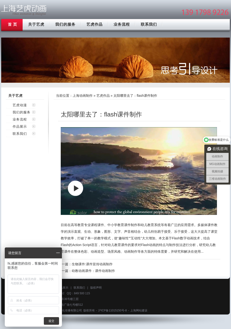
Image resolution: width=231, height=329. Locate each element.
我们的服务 (65, 24)
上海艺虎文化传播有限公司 (65, 310)
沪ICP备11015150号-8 (112, 310)
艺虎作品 (94, 24)
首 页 (12, 24)
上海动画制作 (83, 95)
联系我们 (149, 24)
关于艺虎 (36, 24)
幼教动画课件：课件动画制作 (93, 271)
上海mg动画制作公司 (23, 10)
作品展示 (20, 126)
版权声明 (96, 287)
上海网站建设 (138, 310)
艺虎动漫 (20, 105)
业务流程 (122, 24)
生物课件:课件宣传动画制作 (92, 264)
